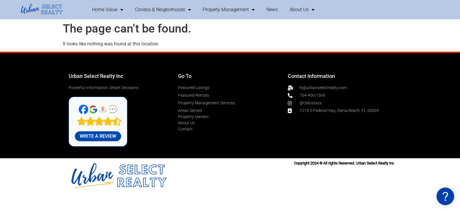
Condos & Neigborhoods (163, 9)
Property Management (229, 9)
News (272, 9)
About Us (302, 9)
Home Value (107, 9)
